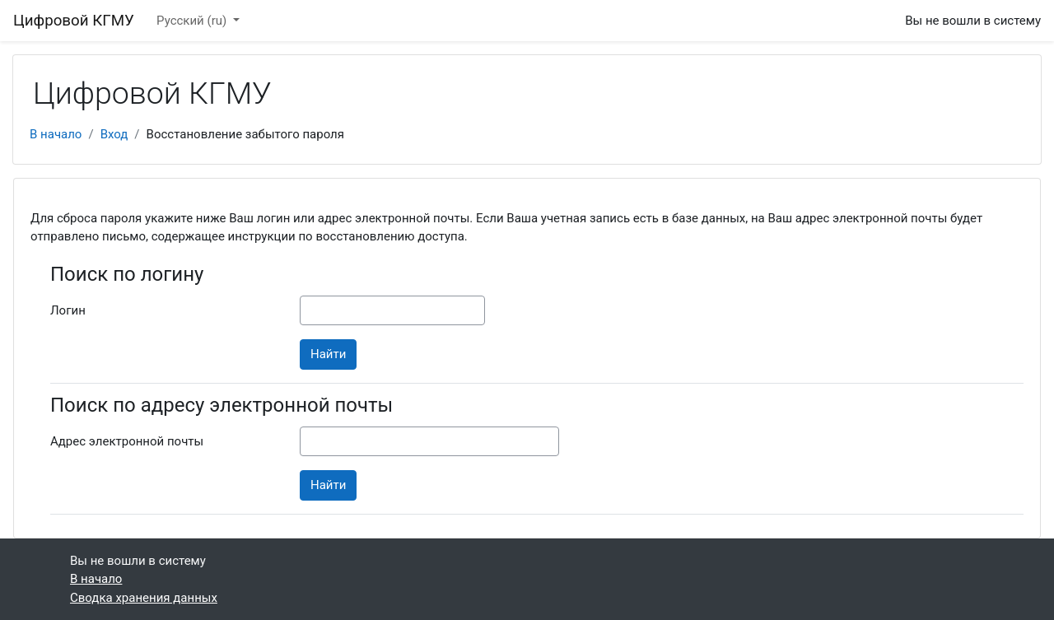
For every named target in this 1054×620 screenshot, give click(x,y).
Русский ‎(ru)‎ (193, 20)
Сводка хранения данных (143, 597)
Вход (114, 134)
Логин (68, 310)
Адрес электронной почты (126, 441)
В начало (56, 134)
